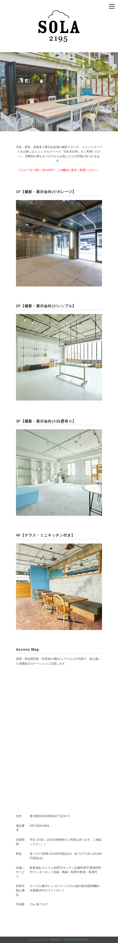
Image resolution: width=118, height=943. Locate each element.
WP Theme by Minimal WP (76, 940)
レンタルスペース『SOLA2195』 (46, 940)
